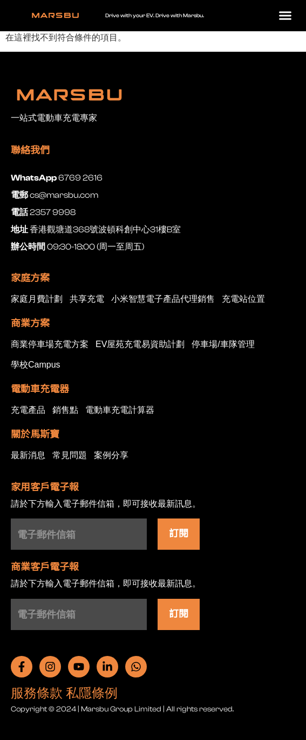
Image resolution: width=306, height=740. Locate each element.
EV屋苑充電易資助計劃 (140, 344)
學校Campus (35, 365)
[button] (285, 15)
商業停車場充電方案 (50, 344)
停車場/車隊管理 (223, 344)
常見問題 (69, 455)
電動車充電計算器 (119, 410)
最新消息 (28, 455)
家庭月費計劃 (37, 299)
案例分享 (111, 455)
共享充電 (87, 299)
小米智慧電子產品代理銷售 (163, 299)
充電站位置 (243, 299)
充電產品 (28, 410)
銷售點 (65, 410)
